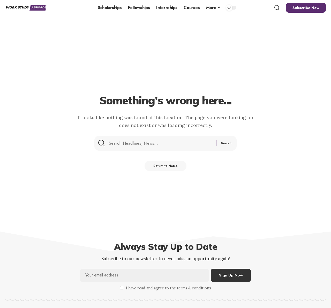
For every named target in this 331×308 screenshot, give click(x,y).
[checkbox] (121, 288)
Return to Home (165, 167)
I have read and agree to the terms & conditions (168, 288)
